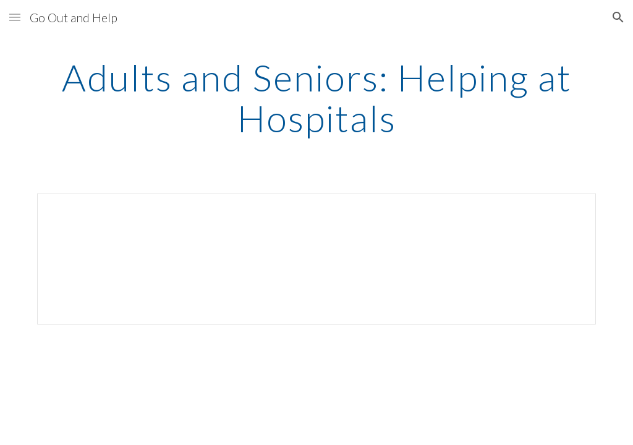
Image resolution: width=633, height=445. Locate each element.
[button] (15, 17)
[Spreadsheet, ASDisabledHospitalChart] (317, 259)
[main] (317, 97)
